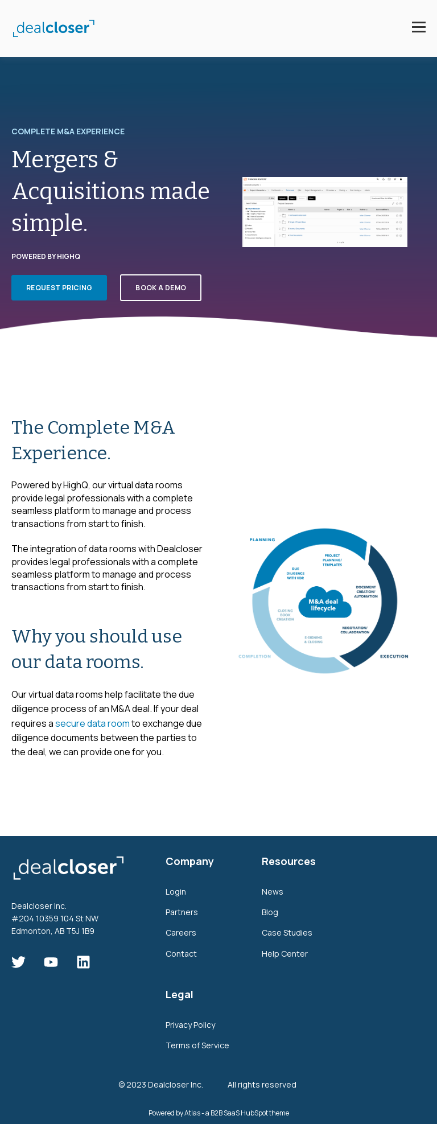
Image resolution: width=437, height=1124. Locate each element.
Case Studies (287, 932)
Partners (182, 912)
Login (176, 891)
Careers (181, 932)
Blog (270, 912)
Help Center (285, 953)
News (272, 891)
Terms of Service (197, 1045)
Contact (181, 953)
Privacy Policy (190, 1025)
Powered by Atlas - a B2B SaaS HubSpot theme (219, 1113)
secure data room (92, 723)
